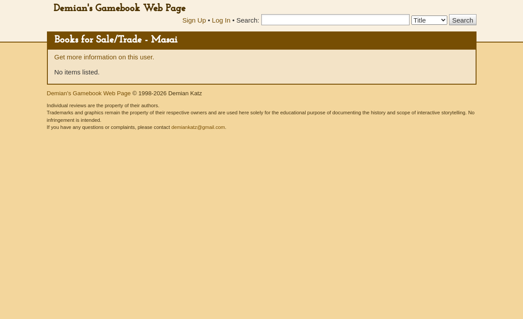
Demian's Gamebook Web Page (120, 9)
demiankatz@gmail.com (198, 127)
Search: (248, 20)
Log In (221, 20)
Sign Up (194, 20)
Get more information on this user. (104, 57)
